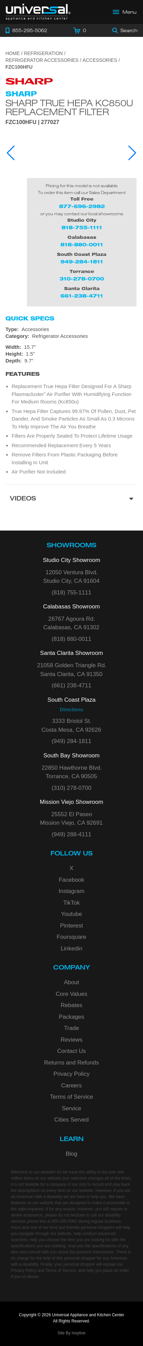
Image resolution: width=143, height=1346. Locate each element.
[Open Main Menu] (125, 12)
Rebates (71, 1005)
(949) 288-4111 (71, 834)
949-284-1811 (81, 261)
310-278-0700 (81, 278)
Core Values (71, 994)
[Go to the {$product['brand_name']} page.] (29, 81)
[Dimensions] (71, 353)
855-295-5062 (64, 1221)
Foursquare (71, 937)
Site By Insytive (71, 1333)
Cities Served (71, 1119)
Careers (71, 1085)
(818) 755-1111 (71, 592)
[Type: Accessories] (71, 329)
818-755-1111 (81, 227)
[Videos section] (71, 499)
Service (71, 1108)
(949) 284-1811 (71, 741)
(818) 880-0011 (71, 639)
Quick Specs (29, 318)
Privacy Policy (72, 1074)
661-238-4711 (81, 295)
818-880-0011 (81, 244)
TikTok (71, 902)
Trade (71, 1028)
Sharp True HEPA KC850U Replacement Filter (69, 107)
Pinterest (71, 925)
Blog (71, 1154)
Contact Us (71, 1051)
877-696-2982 (82, 206)
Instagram (72, 891)
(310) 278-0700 (71, 788)
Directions (71, 709)
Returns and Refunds (71, 1062)
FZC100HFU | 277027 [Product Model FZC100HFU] (32, 122)
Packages (71, 1017)
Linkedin (71, 948)
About (71, 982)
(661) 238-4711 (71, 685)
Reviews (71, 1039)
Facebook (71, 880)
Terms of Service (71, 1097)
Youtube (71, 914)
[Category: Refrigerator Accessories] (71, 336)
